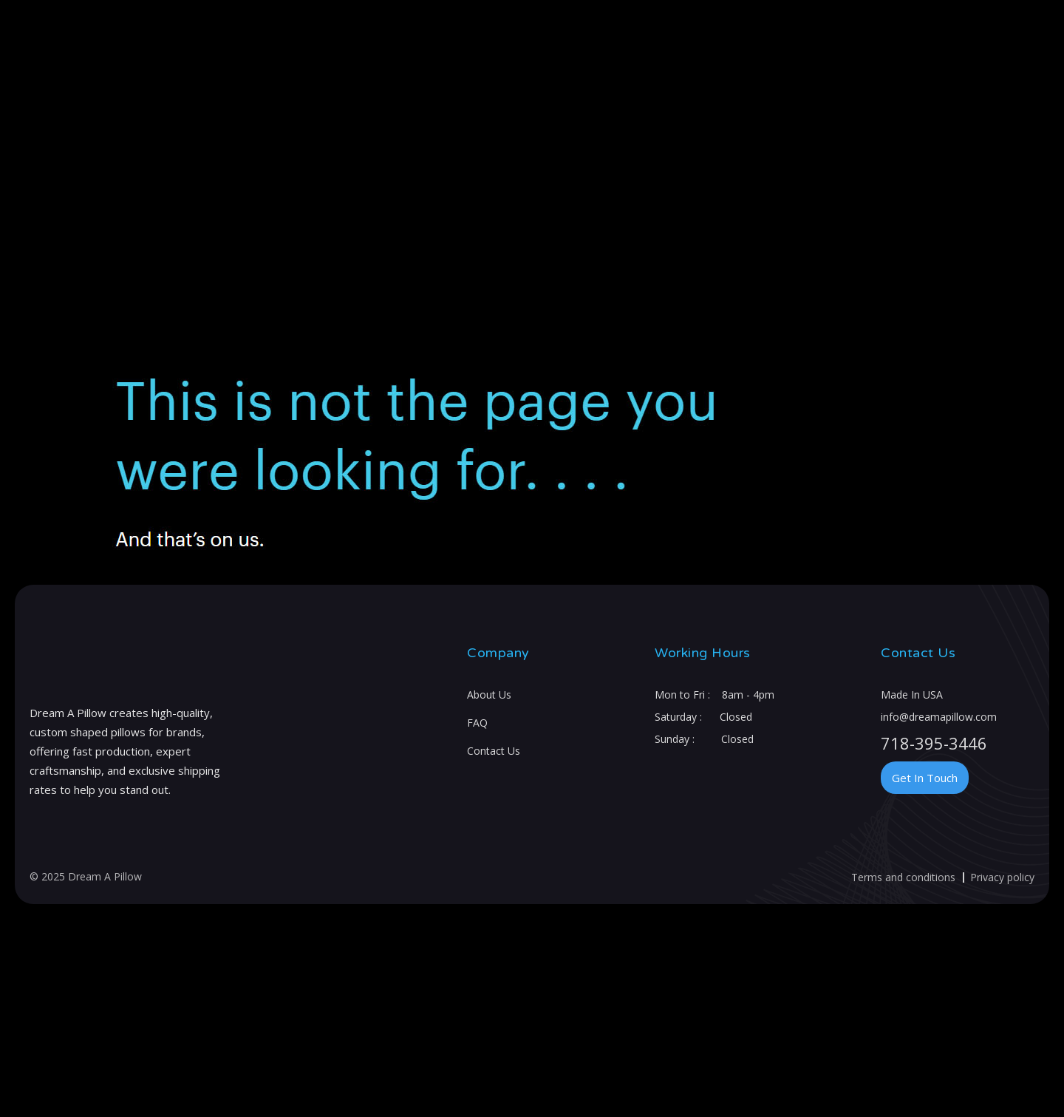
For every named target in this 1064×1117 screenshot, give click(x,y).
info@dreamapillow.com (939, 717)
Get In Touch (925, 777)
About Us (489, 694)
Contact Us (493, 751)
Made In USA (912, 694)
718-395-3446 (934, 743)
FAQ (477, 723)
